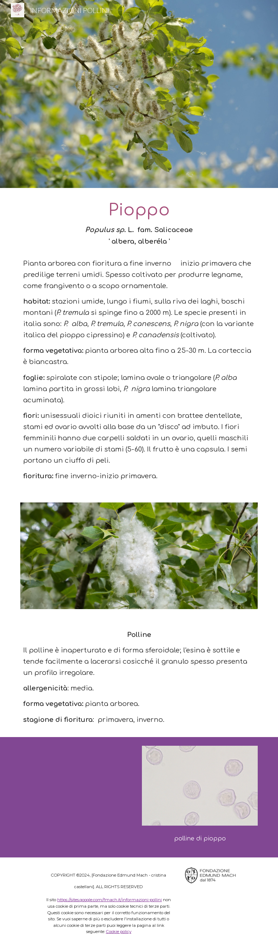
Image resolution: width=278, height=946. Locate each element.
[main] (138, 341)
